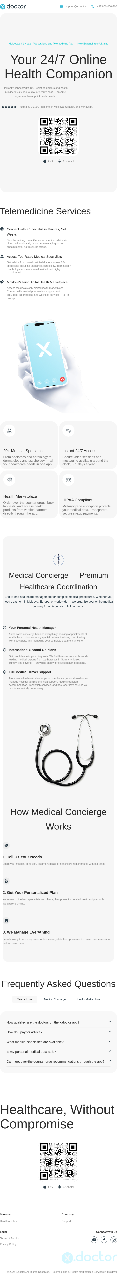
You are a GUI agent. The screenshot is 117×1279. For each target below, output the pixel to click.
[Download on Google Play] (66, 1186)
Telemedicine (24, 999)
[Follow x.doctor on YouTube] (94, 1239)
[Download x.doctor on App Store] (48, 161)
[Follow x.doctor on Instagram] (113, 1239)
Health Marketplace (88, 999)
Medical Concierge (55, 999)
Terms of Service (9, 1238)
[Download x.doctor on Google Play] (66, 161)
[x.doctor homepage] (13, 6)
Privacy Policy (8, 1244)
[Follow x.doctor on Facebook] (104, 1239)
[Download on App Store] (48, 1186)
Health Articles (8, 1221)
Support (66, 1221)
